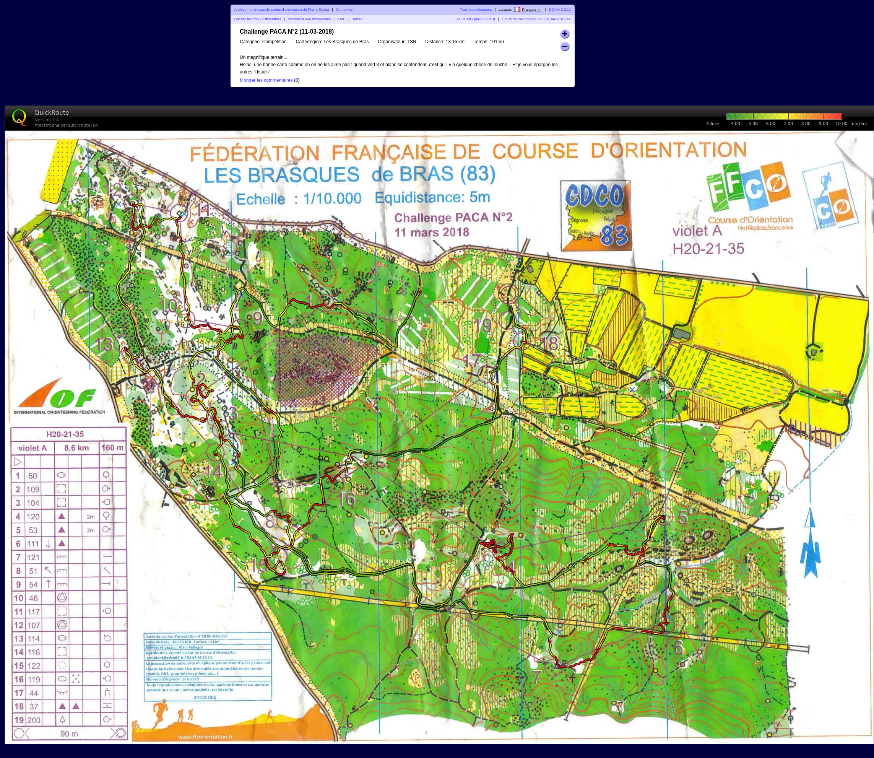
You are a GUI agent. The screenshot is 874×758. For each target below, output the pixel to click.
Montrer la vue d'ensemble (309, 19)
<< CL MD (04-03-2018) (475, 19)
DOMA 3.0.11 (560, 9)
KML (341, 19)
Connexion (344, 9)
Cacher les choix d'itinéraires (257, 19)
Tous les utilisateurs (476, 9)
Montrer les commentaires (266, 80)
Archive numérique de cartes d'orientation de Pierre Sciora (281, 9)
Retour (356, 19)
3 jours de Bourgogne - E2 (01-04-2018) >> (535, 19)
